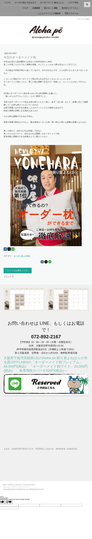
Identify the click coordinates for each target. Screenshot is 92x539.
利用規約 (11, 485)
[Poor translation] (9, 502)
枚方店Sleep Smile (70, 8)
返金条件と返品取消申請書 (24, 485)
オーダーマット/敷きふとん (52, 3)
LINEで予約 (73, 3)
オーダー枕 (18, 256)
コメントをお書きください (17, 270)
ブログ (25, 8)
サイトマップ (24, 487)
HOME (8, 3)
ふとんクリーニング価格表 (49, 14)
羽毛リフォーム (71, 14)
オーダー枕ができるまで (25, 3)
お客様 (27, 256)
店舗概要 (36, 8)
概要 (4, 485)
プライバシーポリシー (11, 487)
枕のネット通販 (51, 8)
